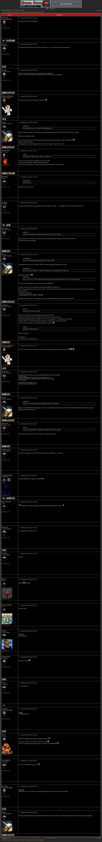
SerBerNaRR (6, 656)
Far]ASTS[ (5, 18)
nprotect (4, 202)
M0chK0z (5, 176)
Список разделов (7, 12)
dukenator (5, 228)
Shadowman (6, 150)
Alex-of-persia (6, 501)
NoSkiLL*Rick (6, 449)
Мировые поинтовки (19, 12)
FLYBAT (4, 553)
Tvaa (3, 682)
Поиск (48, 8)
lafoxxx (4, 579)
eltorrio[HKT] (6, 760)
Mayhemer (5, 527)
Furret (4, 122)
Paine (3, 734)
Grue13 (4, 70)
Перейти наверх (51, 838)
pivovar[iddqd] (6, 605)
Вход (54, 8)
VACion (4, 631)
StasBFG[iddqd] (7, 475)
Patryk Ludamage (7, 96)
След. (99, 10)
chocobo (4, 708)
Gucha (4, 44)
